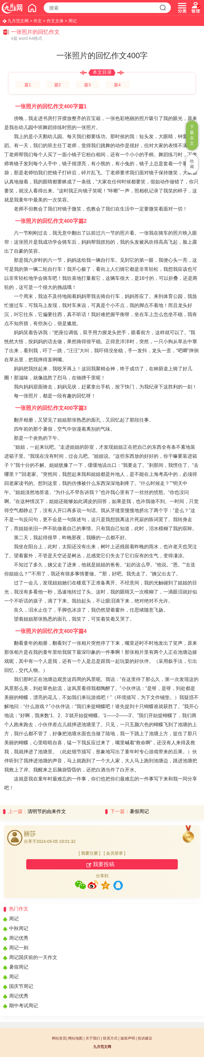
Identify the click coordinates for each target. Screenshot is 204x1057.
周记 (72, 20)
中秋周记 (18, 928)
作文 (37, 20)
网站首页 (59, 1038)
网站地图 (75, 1038)
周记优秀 (18, 938)
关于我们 (93, 1038)
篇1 (27, 84)
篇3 (87, 84)
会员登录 (114, 853)
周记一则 (18, 947)
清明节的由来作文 (46, 811)
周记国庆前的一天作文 (33, 957)
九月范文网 (18, 20)
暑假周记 (139, 811)
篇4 (117, 84)
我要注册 (89, 853)
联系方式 (110, 1038)
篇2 (57, 84)
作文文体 (55, 20)
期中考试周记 (23, 1005)
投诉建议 (145, 1038)
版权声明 (128, 1038)
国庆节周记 (21, 986)
